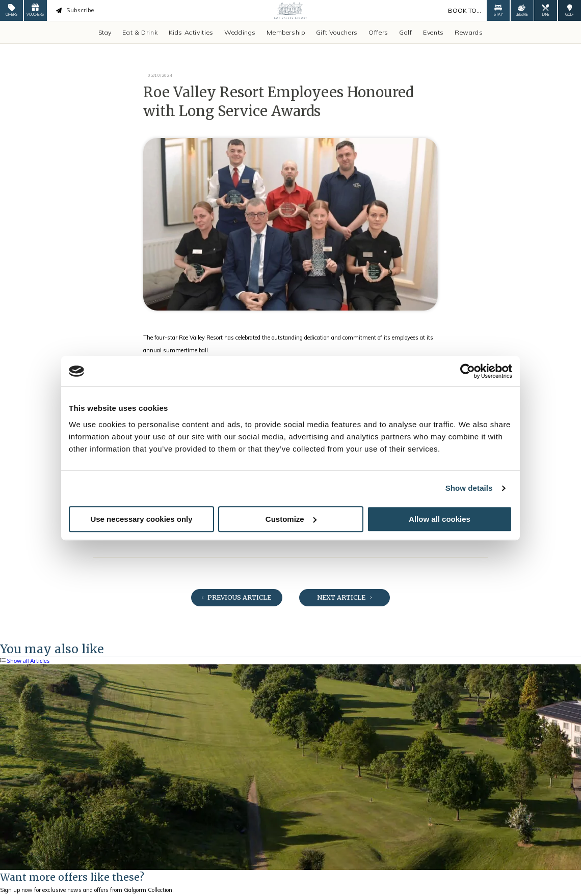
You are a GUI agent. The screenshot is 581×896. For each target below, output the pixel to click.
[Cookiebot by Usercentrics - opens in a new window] (467, 371)
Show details (469, 488)
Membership (286, 32)
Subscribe (75, 10)
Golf (405, 32)
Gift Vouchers (337, 32)
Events (433, 32)
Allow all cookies (439, 519)
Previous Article (236, 597)
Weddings (240, 32)
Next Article (344, 597)
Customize (291, 519)
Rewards (469, 32)
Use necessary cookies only (141, 519)
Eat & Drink (139, 32)
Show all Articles (24, 660)
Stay (105, 32)
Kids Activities (191, 32)
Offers (378, 32)
